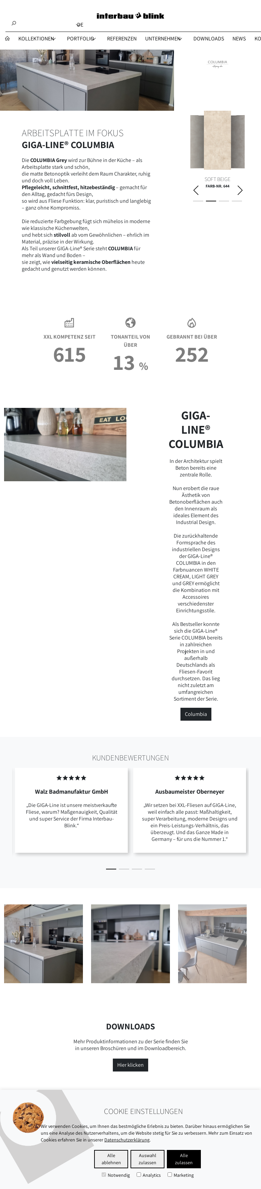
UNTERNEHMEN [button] (162, 38)
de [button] (80, 24)
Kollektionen (36, 38)
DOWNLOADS (208, 38)
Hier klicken (130, 1064)
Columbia (196, 714)
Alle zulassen (184, 1159)
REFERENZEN (122, 38)
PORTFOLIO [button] (80, 38)
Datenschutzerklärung (127, 1140)
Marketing (181, 1175)
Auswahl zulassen (147, 1159)
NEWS (239, 38)
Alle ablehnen (111, 1159)
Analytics (149, 1175)
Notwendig (116, 1175)
